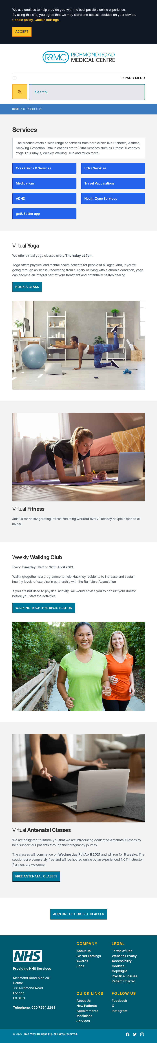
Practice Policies (124, 976)
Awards (82, 961)
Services (83, 1021)
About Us (83, 951)
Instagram (119, 1011)
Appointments (87, 1011)
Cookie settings (47, 20)
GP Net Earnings (88, 956)
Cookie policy (22, 20)
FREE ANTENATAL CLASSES (36, 876)
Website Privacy (124, 956)
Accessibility (122, 961)
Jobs (80, 966)
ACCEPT (21, 31)
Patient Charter (123, 981)
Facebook (119, 1001)
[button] (44, 168)
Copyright (119, 971)
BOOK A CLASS (27, 287)
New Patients (86, 1006)
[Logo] (79, 57)
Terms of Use (122, 951)
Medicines (84, 1016)
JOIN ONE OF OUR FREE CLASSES (78, 914)
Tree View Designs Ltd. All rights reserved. (50, 1033)
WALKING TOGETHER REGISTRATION (43, 608)
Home (15, 109)
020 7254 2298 (43, 1007)
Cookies (118, 966)
